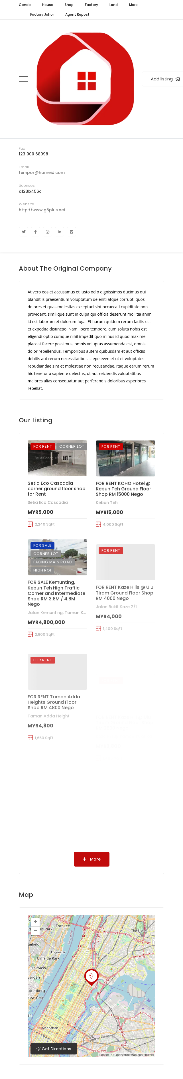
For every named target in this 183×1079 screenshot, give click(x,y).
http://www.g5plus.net (42, 210)
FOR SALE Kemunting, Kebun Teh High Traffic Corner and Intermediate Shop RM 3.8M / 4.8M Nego (56, 619)
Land (113, 4)
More (133, 4)
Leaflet (104, 1054)
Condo (25, 4)
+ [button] (35, 922)
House (47, 4)
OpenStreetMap (126, 1054)
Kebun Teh (107, 521)
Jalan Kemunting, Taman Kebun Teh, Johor (72, 639)
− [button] (35, 931)
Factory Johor (42, 14)
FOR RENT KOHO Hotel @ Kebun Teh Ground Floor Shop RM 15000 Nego (123, 506)
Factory (91, 4)
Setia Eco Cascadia (48, 513)
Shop (69, 4)
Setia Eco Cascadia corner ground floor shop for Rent (57, 499)
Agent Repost (77, 14)
